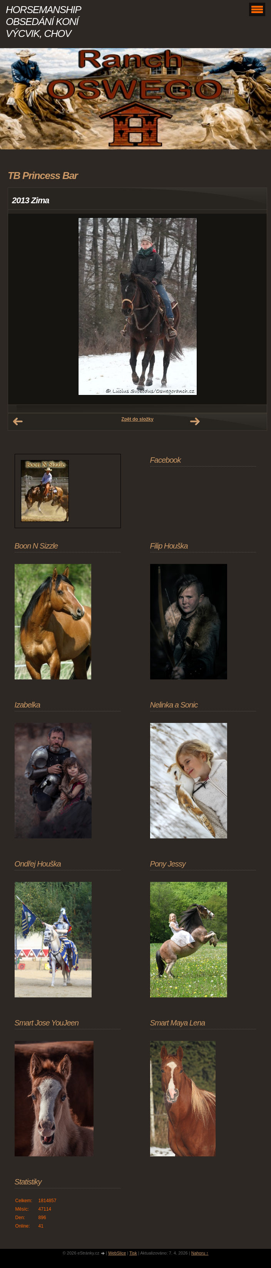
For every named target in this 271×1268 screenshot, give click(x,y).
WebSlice (117, 1253)
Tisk (133, 1253)
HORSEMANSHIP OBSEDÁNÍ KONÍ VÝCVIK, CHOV (43, 21)
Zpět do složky (137, 419)
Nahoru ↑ (200, 1253)
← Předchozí (17, 421)
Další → (195, 421)
